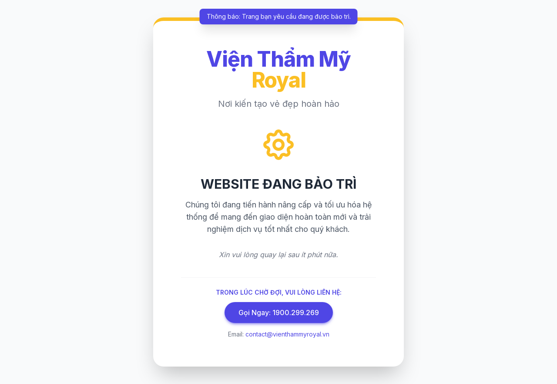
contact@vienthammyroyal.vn (287, 334)
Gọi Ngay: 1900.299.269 (278, 312)
